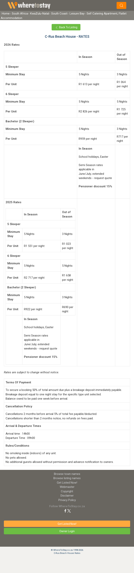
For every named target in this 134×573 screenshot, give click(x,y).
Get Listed (67, 482)
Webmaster (67, 487)
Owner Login (67, 531)
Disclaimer (67, 495)
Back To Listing (66, 27)
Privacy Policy (67, 500)
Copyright (67, 491)
